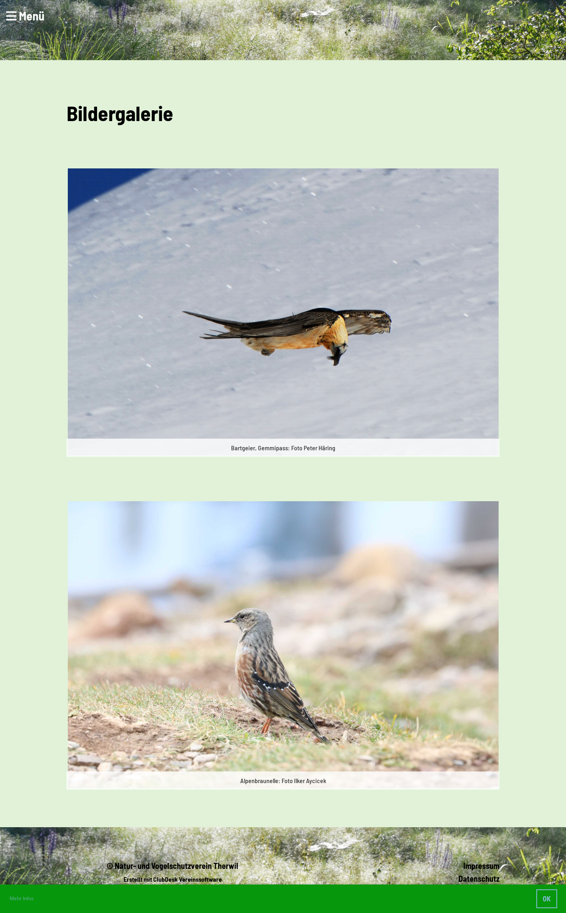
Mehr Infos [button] (22, 898)
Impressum (481, 865)
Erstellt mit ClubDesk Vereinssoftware (173, 879)
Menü (25, 15)
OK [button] (547, 898)
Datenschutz (478, 878)
